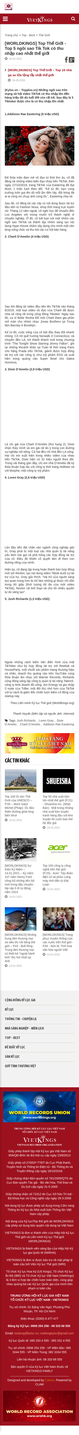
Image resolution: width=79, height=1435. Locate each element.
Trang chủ (11, 35)
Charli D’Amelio (30, 724)
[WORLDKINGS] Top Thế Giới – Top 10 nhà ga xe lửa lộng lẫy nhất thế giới (40, 72)
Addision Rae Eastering (58, 724)
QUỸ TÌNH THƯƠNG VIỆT (20, 1066)
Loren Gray (46, 720)
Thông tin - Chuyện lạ (20, 1019)
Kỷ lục (9, 1010)
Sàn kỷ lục (12, 1057)
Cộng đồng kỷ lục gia (20, 1000)
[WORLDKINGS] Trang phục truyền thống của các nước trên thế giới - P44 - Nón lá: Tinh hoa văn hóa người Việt (58, 942)
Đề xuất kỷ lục (15, 1047)
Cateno (49, 1380)
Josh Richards (26, 720)
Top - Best (28, 35)
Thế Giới (44, 35)
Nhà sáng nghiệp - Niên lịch (24, 1029)
